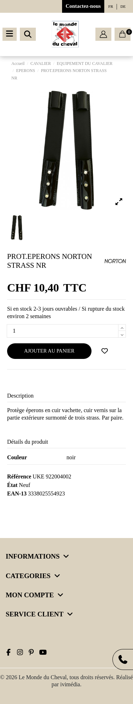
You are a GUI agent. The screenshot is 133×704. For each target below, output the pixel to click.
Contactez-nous (83, 6)
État (12, 485)
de (123, 6)
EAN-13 (17, 493)
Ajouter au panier (49, 351)
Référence (19, 476)
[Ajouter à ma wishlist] (104, 351)
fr (110, 6)
